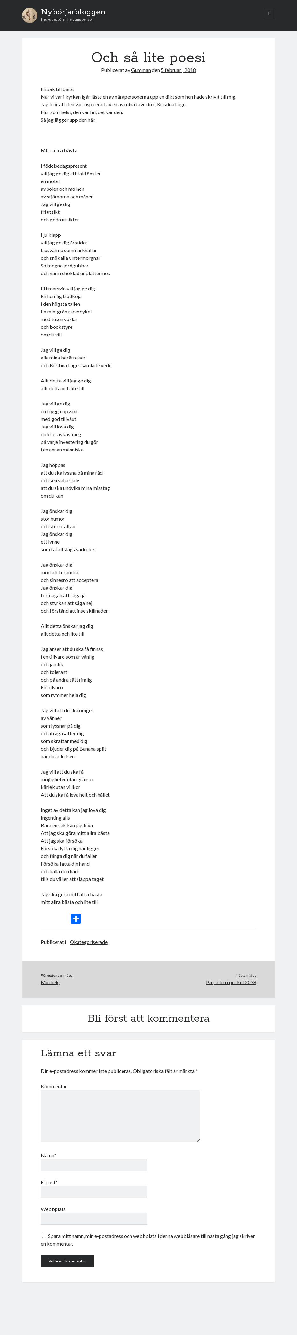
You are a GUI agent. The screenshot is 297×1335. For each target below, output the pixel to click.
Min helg (50, 982)
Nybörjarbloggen (73, 12)
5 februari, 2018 (178, 70)
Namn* (48, 1155)
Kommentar (54, 1086)
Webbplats (53, 1209)
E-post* (49, 1182)
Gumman (141, 70)
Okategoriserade (89, 942)
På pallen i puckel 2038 (231, 982)
